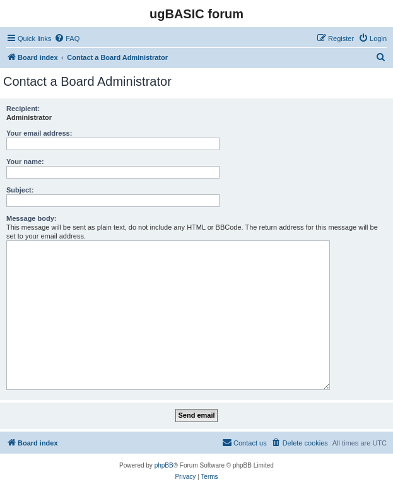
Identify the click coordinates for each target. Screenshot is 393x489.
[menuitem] (66, 38)
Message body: (31, 218)
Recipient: (23, 108)
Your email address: (39, 133)
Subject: (19, 190)
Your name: (25, 161)
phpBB (164, 465)
